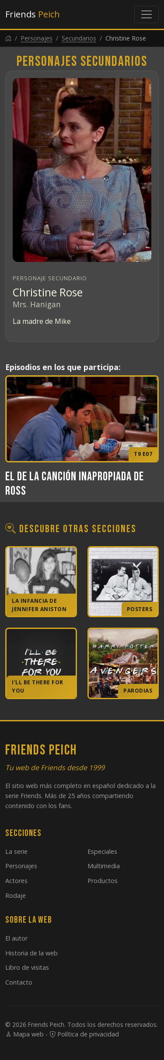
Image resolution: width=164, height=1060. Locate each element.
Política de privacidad (84, 1034)
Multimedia (103, 866)
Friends (32, 14)
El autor (16, 938)
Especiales (102, 851)
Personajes (36, 38)
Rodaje (15, 895)
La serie (16, 851)
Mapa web (24, 1034)
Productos (102, 881)
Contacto (18, 982)
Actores (16, 881)
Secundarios (79, 38)
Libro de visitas (27, 967)
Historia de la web (31, 953)
